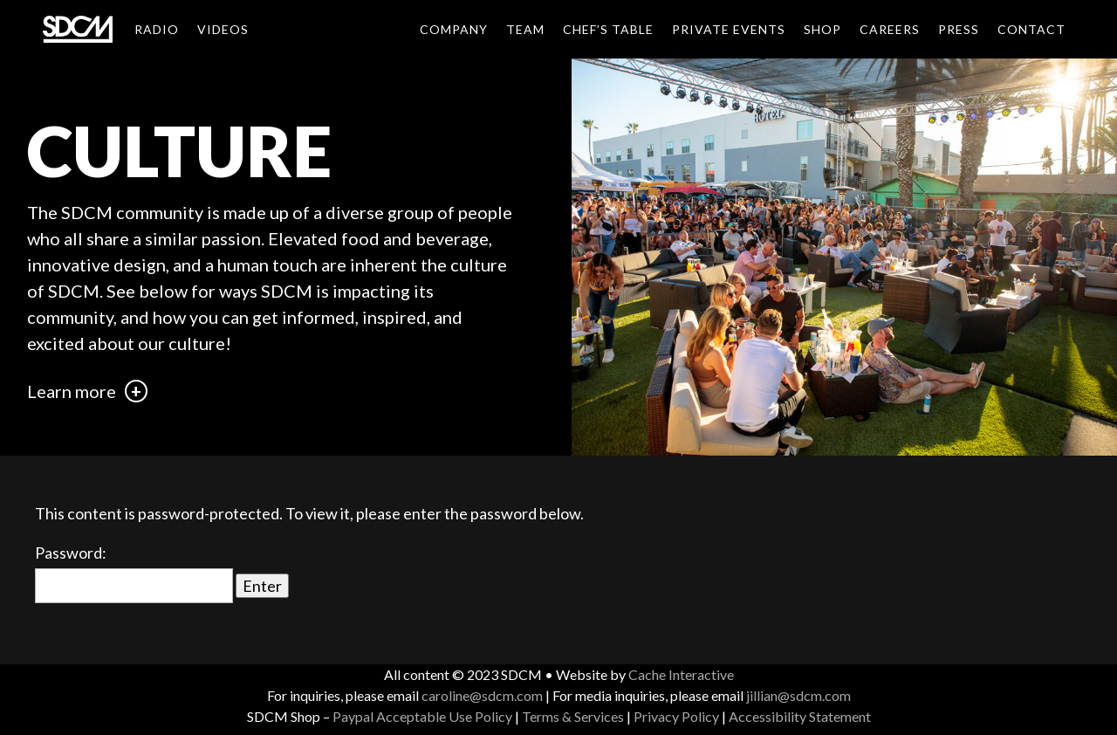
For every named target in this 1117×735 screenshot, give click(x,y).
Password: (134, 573)
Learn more (87, 391)
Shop (822, 29)
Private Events (728, 29)
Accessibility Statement (800, 716)
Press (958, 29)
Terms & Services (573, 716)
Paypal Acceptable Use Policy (422, 716)
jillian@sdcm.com (798, 695)
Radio (156, 29)
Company (454, 29)
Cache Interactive (681, 674)
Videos (223, 29)
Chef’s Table (608, 29)
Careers (890, 29)
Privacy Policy (676, 716)
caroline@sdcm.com (482, 695)
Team (525, 29)
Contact (1031, 29)
